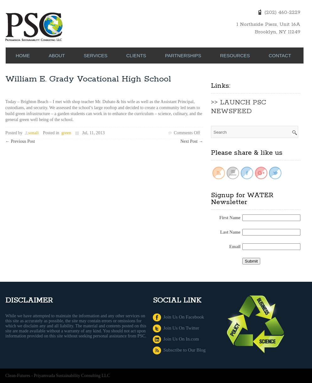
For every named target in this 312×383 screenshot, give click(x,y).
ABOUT (57, 55)
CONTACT (280, 55)
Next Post (191, 141)
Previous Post (20, 141)
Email (234, 246)
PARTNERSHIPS (183, 55)
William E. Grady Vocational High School (88, 79)
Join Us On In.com (176, 338)
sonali (33, 132)
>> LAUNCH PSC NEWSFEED (238, 107)
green (66, 132)
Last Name (230, 232)
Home (23, 55)
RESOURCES (235, 55)
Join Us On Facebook (178, 316)
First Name (229, 217)
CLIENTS (136, 55)
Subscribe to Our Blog (179, 349)
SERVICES (96, 55)
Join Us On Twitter (176, 327)
